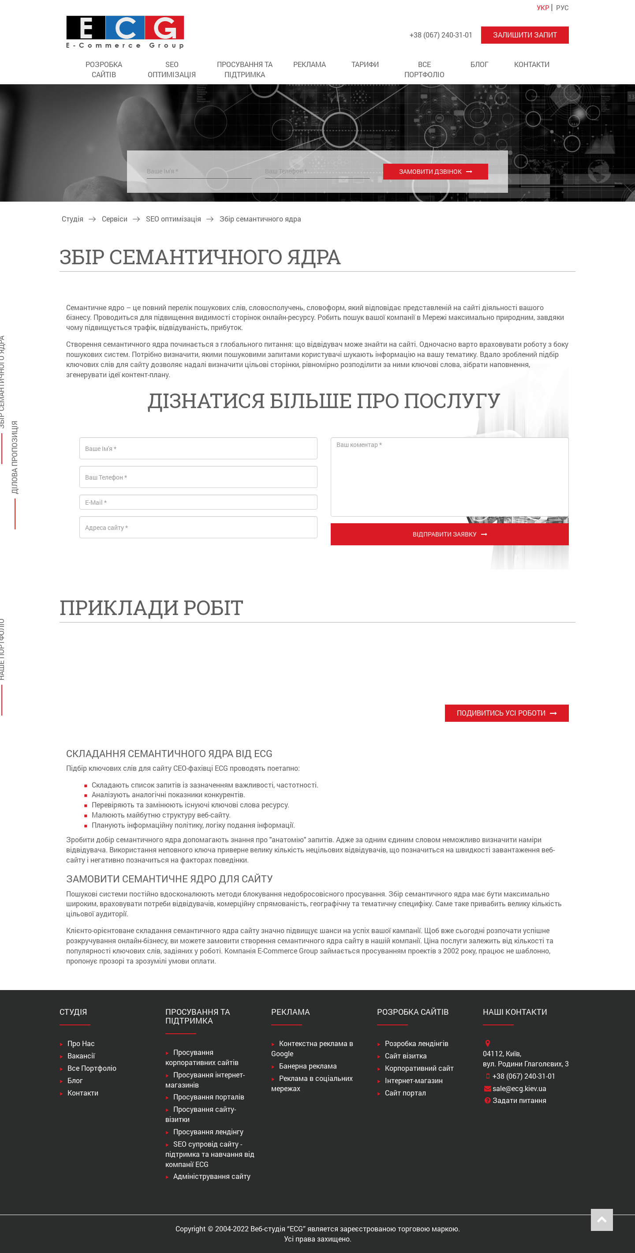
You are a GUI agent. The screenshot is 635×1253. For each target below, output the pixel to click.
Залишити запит (525, 34)
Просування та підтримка (245, 69)
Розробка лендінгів (416, 1043)
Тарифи (365, 64)
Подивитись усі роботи (501, 712)
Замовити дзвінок (430, 171)
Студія (72, 218)
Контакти (531, 64)
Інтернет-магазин (414, 1080)
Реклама (309, 64)
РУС (562, 7)
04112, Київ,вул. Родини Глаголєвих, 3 (526, 1058)
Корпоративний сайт (419, 1068)
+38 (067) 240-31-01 (524, 1075)
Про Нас (81, 1043)
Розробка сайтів (104, 69)
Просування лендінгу (208, 1131)
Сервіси (114, 218)
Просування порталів (208, 1096)
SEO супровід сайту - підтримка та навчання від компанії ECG (209, 1154)
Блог (480, 64)
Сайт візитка (406, 1055)
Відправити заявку (445, 534)
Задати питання (519, 1100)
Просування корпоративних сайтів (202, 1057)
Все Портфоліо (424, 69)
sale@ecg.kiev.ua (519, 1088)
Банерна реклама (308, 1065)
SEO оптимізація (172, 69)
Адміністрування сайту (211, 1176)
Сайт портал (405, 1092)
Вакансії (81, 1055)
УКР (543, 7)
